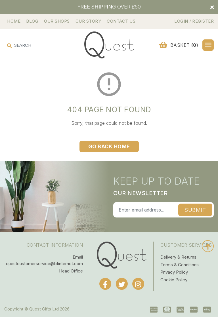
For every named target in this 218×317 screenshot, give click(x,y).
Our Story (88, 21)
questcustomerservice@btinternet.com (44, 263)
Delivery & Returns (178, 257)
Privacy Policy (174, 272)
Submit (195, 210)
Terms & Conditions (179, 264)
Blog (32, 21)
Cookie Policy (173, 279)
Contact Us (121, 21)
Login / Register (194, 21)
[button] (208, 45)
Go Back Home (109, 146)
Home (13, 21)
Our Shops (57, 21)
